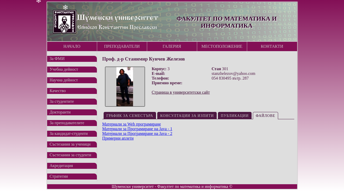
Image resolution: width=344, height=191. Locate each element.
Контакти (272, 46)
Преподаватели (122, 46)
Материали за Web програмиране (131, 124)
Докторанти (60, 112)
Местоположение (221, 46)
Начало (71, 46)
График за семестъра (130, 116)
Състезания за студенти (70, 155)
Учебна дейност (64, 69)
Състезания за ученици (70, 144)
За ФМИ (57, 58)
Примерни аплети (118, 138)
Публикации (235, 116)
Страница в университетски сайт (181, 92)
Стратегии (59, 176)
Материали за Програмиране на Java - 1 (137, 129)
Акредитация (61, 165)
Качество (58, 90)
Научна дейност (64, 80)
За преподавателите (67, 123)
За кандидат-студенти (69, 133)
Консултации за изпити (187, 116)
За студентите (62, 101)
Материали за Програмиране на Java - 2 (137, 133)
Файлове (265, 116)
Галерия (172, 46)
